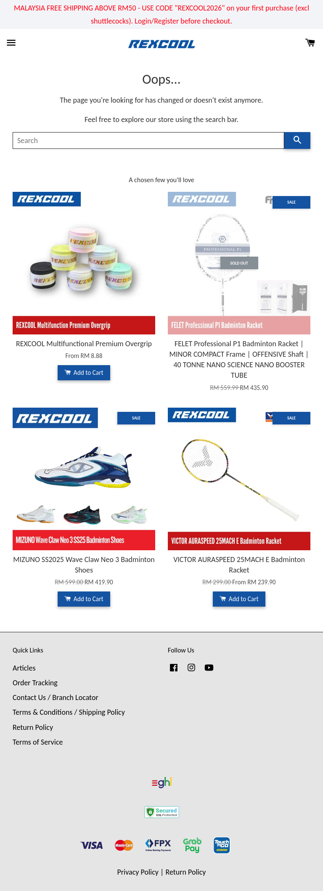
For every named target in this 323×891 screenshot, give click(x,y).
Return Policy (33, 727)
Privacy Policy (138, 872)
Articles (24, 668)
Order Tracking (35, 682)
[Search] (148, 140)
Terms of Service (38, 742)
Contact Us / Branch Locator (55, 697)
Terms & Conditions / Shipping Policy (69, 712)
